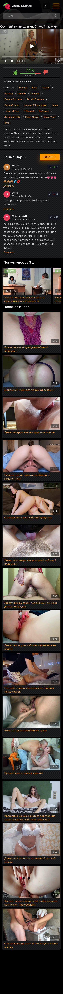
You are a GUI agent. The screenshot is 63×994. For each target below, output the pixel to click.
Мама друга (32, 117)
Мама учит (50, 117)
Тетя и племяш (35, 99)
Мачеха (8, 93)
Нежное (35, 93)
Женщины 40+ (12, 117)
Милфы (22, 93)
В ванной (29, 111)
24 (22, 6)
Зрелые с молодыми (35, 105)
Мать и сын (12, 111)
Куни (34, 87)
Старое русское (13, 99)
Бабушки (44, 111)
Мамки (46, 87)
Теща (55, 105)
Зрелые (23, 87)
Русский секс (11, 105)
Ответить (8, 185)
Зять (7, 122)
